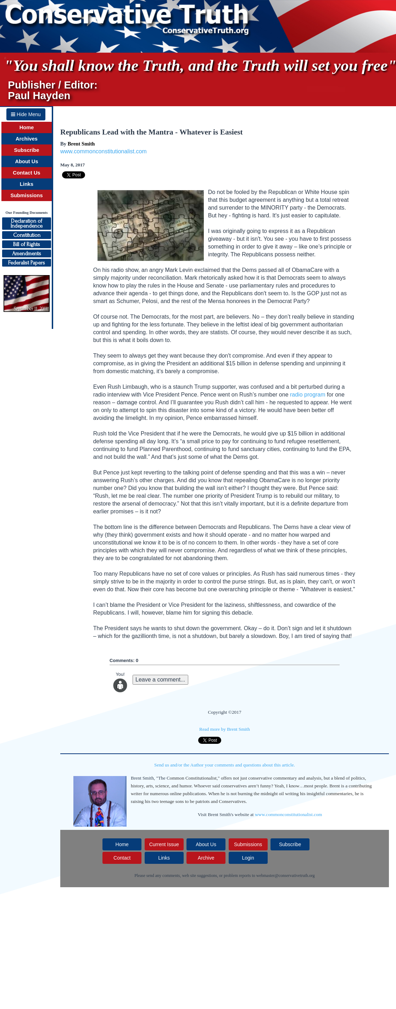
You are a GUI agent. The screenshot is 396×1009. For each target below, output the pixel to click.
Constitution (26, 235)
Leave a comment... (160, 680)
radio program (307, 395)
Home (26, 127)
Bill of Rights (26, 244)
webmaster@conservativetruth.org (285, 875)
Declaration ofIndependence (27, 223)
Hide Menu (26, 114)
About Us (26, 161)
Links (26, 184)
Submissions (26, 195)
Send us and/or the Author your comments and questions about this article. (224, 765)
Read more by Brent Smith (224, 729)
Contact (121, 858)
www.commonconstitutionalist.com (103, 151)
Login (248, 858)
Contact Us (26, 173)
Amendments (26, 253)
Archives (27, 139)
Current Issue (164, 844)
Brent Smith (81, 144)
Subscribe (26, 150)
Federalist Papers (26, 263)
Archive (206, 858)
